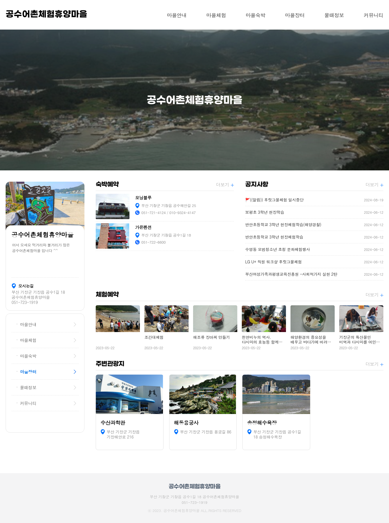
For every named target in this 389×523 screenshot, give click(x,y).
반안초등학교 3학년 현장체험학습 (314, 237)
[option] (194, 100)
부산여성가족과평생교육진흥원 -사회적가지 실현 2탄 (314, 274)
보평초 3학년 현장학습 (314, 212)
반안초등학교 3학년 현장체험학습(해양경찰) (314, 225)
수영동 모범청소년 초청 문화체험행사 (314, 249)
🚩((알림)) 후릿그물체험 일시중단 (314, 200)
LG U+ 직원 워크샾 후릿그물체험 (314, 262)
